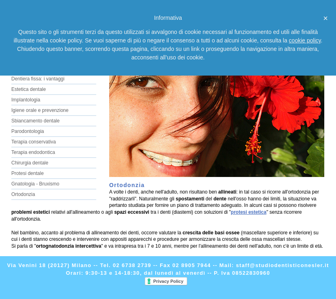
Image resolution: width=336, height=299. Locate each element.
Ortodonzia (23, 194)
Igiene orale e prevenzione (39, 110)
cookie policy (305, 40)
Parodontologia (27, 131)
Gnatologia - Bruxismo (35, 184)
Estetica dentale (28, 89)
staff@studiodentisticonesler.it (282, 265)
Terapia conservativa (33, 142)
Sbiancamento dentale (35, 121)
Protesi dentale (27, 173)
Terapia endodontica (33, 152)
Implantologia (25, 100)
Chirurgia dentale (29, 163)
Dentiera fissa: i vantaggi (37, 79)
